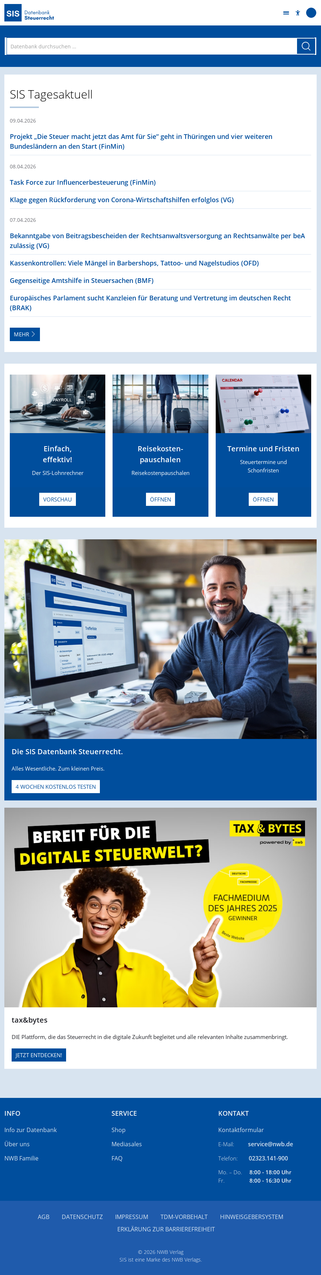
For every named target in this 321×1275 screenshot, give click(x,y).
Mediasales (126, 1144)
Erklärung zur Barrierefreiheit (166, 1229)
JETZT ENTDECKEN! (39, 1055)
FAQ (116, 1158)
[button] (298, 13)
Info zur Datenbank (30, 1130)
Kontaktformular (241, 1130)
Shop (118, 1130)
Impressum (131, 1217)
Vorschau (57, 499)
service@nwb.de (270, 1144)
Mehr (25, 334)
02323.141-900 (268, 1158)
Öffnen (160, 499)
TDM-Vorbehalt (184, 1217)
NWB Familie (21, 1158)
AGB (43, 1217)
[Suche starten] (306, 46)
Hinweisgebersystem (251, 1217)
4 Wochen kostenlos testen (56, 786)
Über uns (17, 1144)
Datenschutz (82, 1217)
